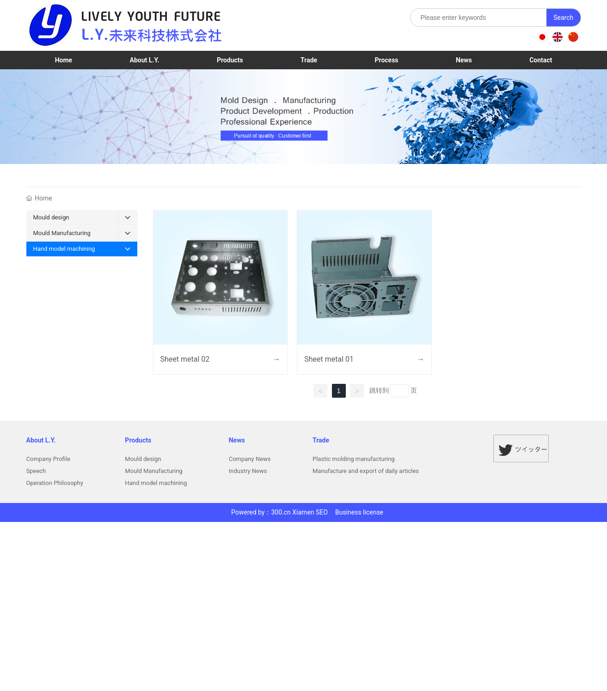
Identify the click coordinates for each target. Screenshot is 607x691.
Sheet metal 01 (329, 359)
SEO (322, 512)
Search (563, 17)
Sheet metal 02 (185, 359)
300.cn (280, 512)
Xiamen (303, 512)
